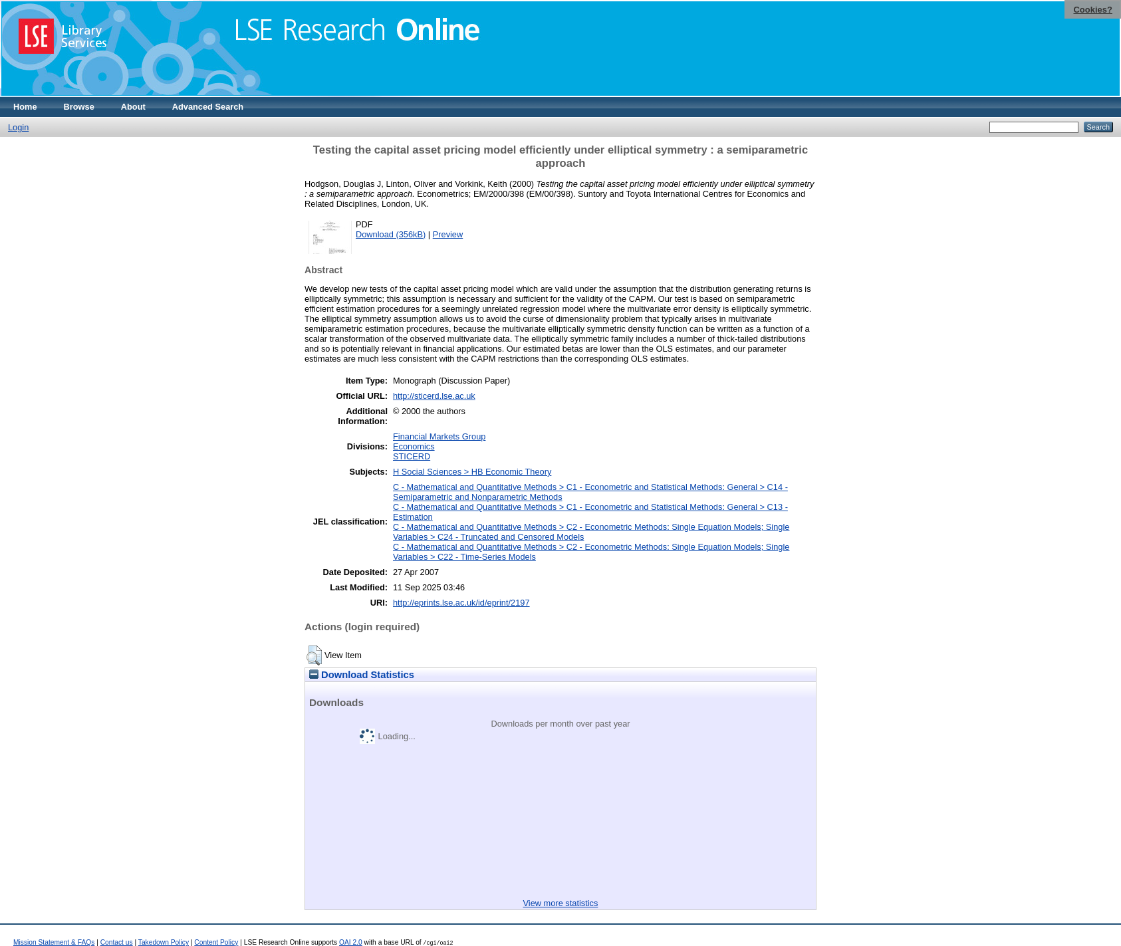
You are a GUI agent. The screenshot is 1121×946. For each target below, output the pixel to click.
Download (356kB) (391, 234)
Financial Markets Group (439, 436)
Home (25, 107)
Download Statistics (361, 674)
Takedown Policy (163, 942)
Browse (79, 107)
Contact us (116, 942)
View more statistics (560, 903)
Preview (448, 234)
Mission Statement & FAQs (53, 942)
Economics (414, 446)
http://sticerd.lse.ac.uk (434, 396)
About (133, 107)
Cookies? (1092, 10)
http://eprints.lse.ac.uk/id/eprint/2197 (461, 603)
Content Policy (216, 942)
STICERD (411, 456)
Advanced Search (207, 107)
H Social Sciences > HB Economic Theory (472, 472)
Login (18, 127)
